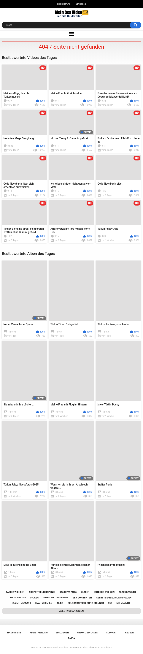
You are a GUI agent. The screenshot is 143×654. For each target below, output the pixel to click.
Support (111, 632)
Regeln (129, 632)
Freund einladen (87, 632)
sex (110, 603)
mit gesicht (123, 603)
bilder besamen (127, 592)
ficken (34, 597)
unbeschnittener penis (55, 597)
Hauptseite (14, 632)
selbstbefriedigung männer (86, 603)
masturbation (18, 597)
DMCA (71, 638)
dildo (59, 603)
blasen (85, 592)
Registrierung (63, 4)
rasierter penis (68, 592)
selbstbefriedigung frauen (113, 597)
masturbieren (43, 603)
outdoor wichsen (104, 592)
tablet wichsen (15, 592)
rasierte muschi (21, 603)
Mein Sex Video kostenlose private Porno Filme (65, 647)
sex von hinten (82, 597)
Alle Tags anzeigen (71, 610)
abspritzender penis (42, 592)
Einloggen (81, 4)
